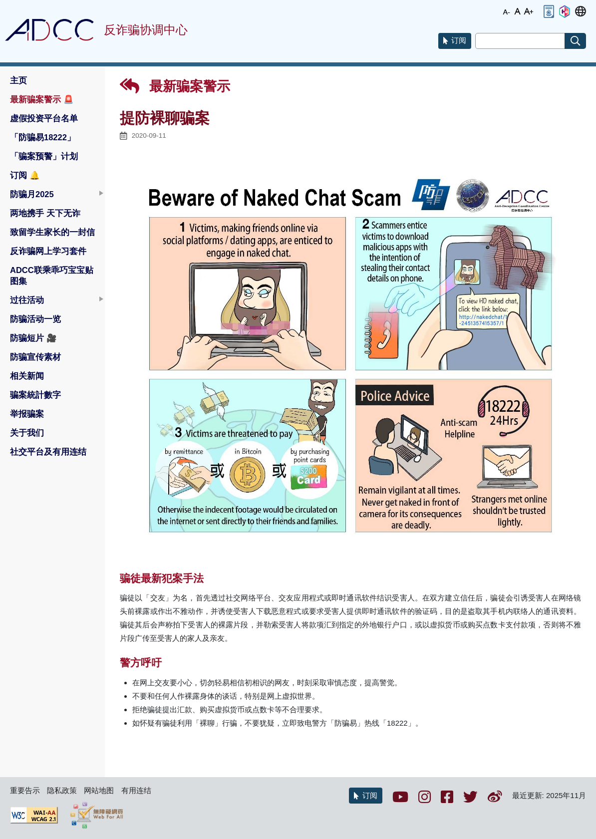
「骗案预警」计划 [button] (44, 156)
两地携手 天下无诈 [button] (45, 213)
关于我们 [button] (27, 432)
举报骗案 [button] (27, 413)
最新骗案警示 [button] (42, 99)
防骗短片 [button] (33, 337)
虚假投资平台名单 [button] (44, 118)
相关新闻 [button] (27, 375)
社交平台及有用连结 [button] (48, 451)
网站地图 (99, 790)
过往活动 (27, 299)
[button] (549, 11)
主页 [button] (18, 80)
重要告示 (25, 790)
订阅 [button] (25, 175)
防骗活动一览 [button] (35, 318)
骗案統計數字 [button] (35, 394)
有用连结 (136, 790)
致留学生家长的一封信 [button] (52, 232)
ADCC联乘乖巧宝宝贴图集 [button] (51, 275)
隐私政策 (62, 790)
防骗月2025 (32, 194)
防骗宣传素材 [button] (35, 356)
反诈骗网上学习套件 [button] (48, 251)
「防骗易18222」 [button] (42, 137)
